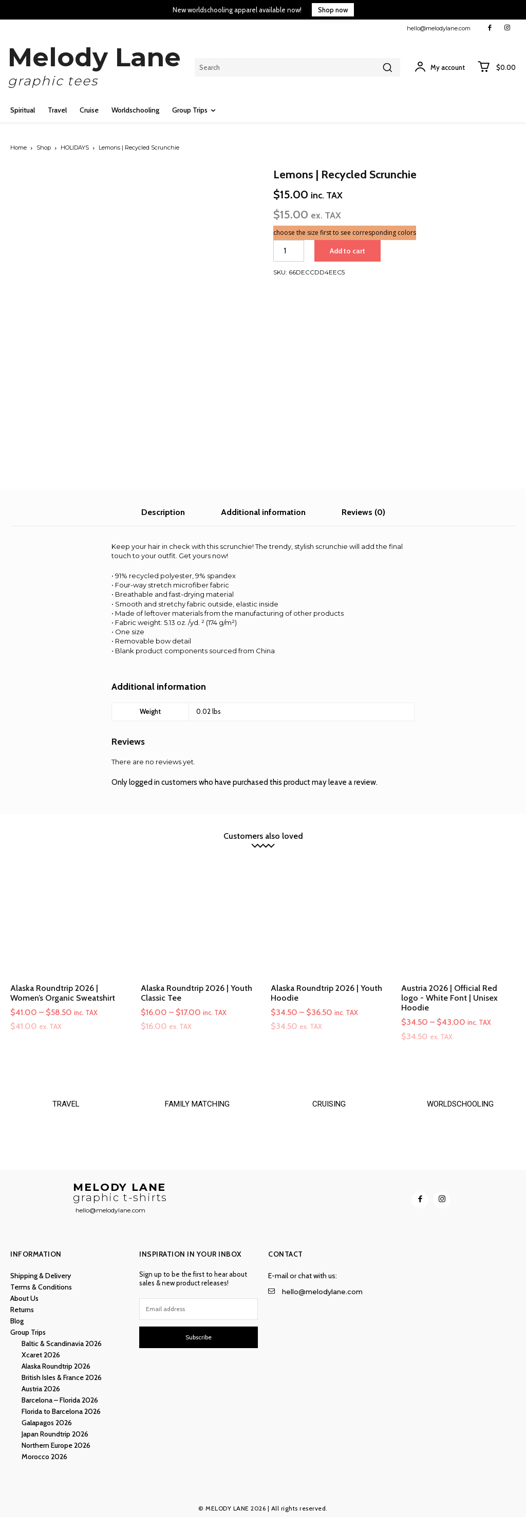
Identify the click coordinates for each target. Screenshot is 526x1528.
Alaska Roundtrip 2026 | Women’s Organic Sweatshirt (62, 990)
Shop (43, 147)
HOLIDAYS (75, 147)
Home (18, 147)
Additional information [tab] (263, 509)
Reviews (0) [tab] (363, 509)
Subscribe (198, 1348)
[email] (198, 1320)
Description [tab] (163, 509)
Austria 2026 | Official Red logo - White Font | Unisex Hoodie (449, 994)
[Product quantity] (288, 251)
